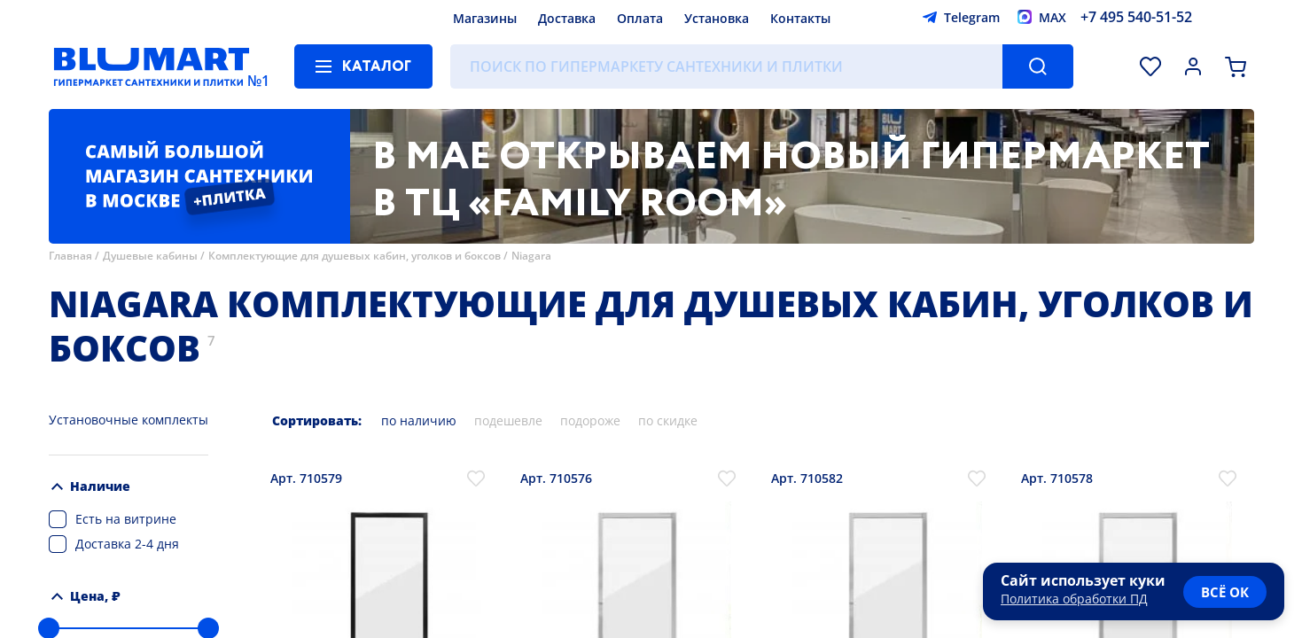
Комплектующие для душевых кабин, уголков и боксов (354, 255)
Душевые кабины (150, 255)
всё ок (1225, 592)
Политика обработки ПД (1074, 598)
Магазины (485, 18)
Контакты (800, 18)
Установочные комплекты (128, 419)
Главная (70, 255)
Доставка (567, 18)
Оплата (640, 18)
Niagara (531, 255)
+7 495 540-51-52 (1136, 17)
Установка (716, 18)
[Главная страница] (151, 66)
